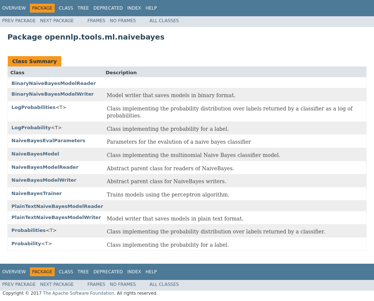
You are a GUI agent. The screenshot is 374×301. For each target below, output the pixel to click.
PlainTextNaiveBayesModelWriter (56, 217)
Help (151, 8)
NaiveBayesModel (35, 154)
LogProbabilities (33, 107)
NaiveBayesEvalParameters (48, 140)
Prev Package (19, 20)
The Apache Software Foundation (78, 293)
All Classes (164, 20)
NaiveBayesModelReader (44, 167)
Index (134, 8)
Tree (83, 8)
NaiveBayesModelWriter (43, 180)
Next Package (57, 20)
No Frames (123, 20)
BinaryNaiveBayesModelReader (53, 83)
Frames (97, 20)
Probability (26, 243)
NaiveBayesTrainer (36, 193)
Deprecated (108, 8)
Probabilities (28, 230)
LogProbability (31, 127)
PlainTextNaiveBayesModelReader (57, 206)
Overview (14, 8)
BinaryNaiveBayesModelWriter (52, 94)
